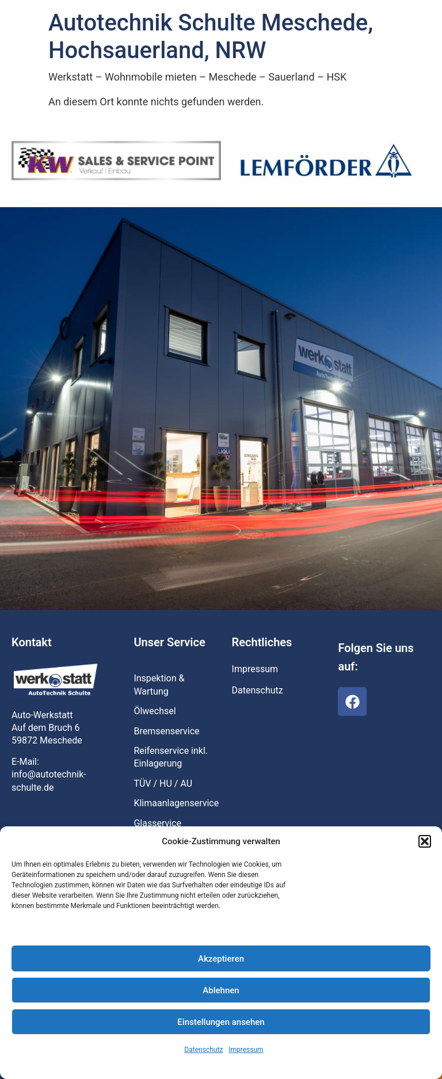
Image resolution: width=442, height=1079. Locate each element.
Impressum (245, 1050)
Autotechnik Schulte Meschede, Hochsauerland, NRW (210, 36)
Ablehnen (221, 990)
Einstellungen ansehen (220, 1022)
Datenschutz (203, 1050)
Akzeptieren (221, 959)
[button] (424, 841)
